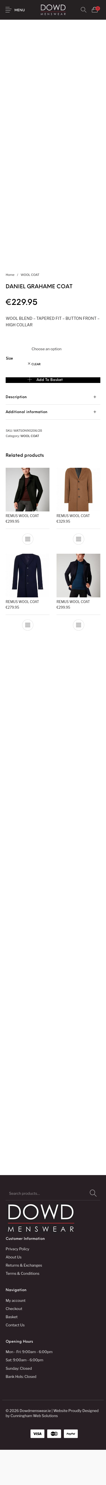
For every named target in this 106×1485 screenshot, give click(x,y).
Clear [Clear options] (36, 399)
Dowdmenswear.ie (35, 1446)
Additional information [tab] (26, 447)
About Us (13, 1292)
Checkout (14, 1344)
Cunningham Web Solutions (34, 1451)
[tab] (53, 432)
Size (9, 394)
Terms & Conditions (22, 1308)
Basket (12, 1352)
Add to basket (49, 415)
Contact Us (15, 1360)
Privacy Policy (17, 1284)
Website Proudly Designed (76, 1446)
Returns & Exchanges (24, 1300)
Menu (19, 10)
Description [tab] (16, 432)
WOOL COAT (30, 310)
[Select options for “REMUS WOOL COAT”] (27, 574)
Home (10, 310)
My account (15, 1335)
